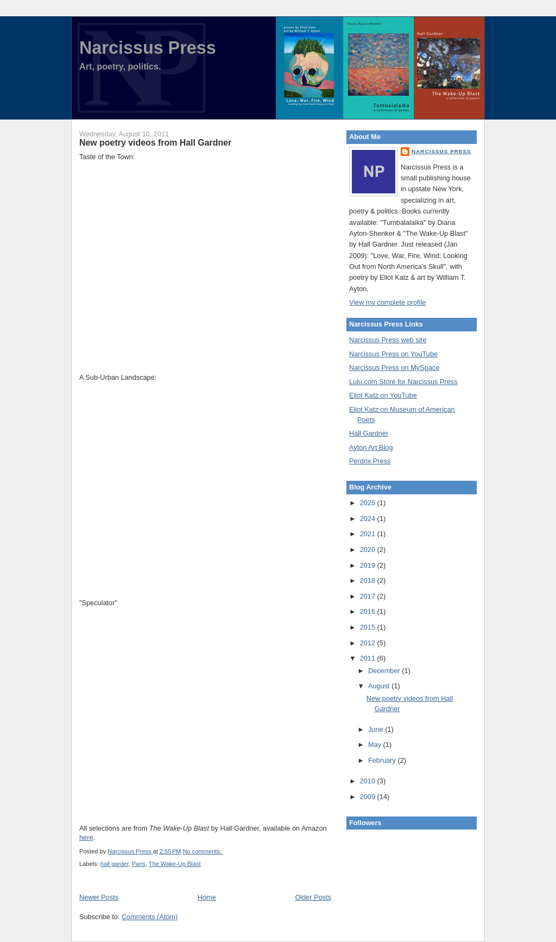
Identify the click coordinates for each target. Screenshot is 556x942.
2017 (368, 596)
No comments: (203, 851)
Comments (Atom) (150, 917)
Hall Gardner (368, 433)
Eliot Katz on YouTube (383, 395)
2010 (368, 781)
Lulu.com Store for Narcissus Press (403, 382)
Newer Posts (98, 897)
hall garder (114, 864)
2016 (368, 611)
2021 (368, 534)
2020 (368, 549)
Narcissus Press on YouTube (393, 354)
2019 (368, 565)
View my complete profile (387, 302)
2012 (368, 643)
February (383, 760)
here (86, 837)
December (385, 671)
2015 (368, 627)
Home (207, 897)
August (379, 686)
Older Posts (313, 897)
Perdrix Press (369, 461)
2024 (368, 518)
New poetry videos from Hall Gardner (155, 142)
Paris (139, 864)
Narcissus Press (147, 48)
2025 (368, 503)
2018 (368, 580)
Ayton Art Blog (371, 447)
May (375, 744)
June (376, 729)
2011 (368, 658)
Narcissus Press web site (387, 340)
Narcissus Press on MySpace (394, 367)
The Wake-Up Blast (175, 864)
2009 (368, 797)
